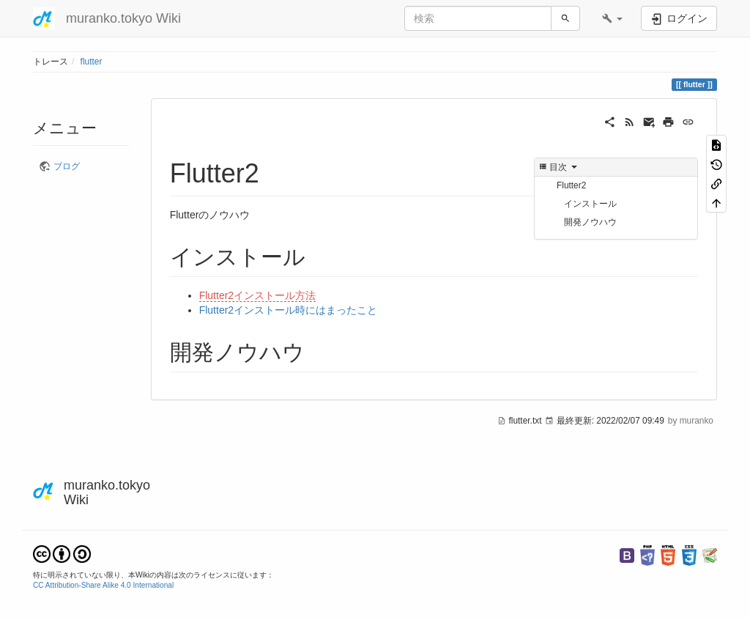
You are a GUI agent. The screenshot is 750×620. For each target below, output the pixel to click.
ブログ (66, 166)
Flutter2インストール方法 (257, 295)
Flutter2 (571, 185)
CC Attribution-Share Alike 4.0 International (103, 585)
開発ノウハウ (590, 222)
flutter (92, 61)
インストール (590, 204)
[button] (612, 18)
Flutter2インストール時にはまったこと (288, 310)
